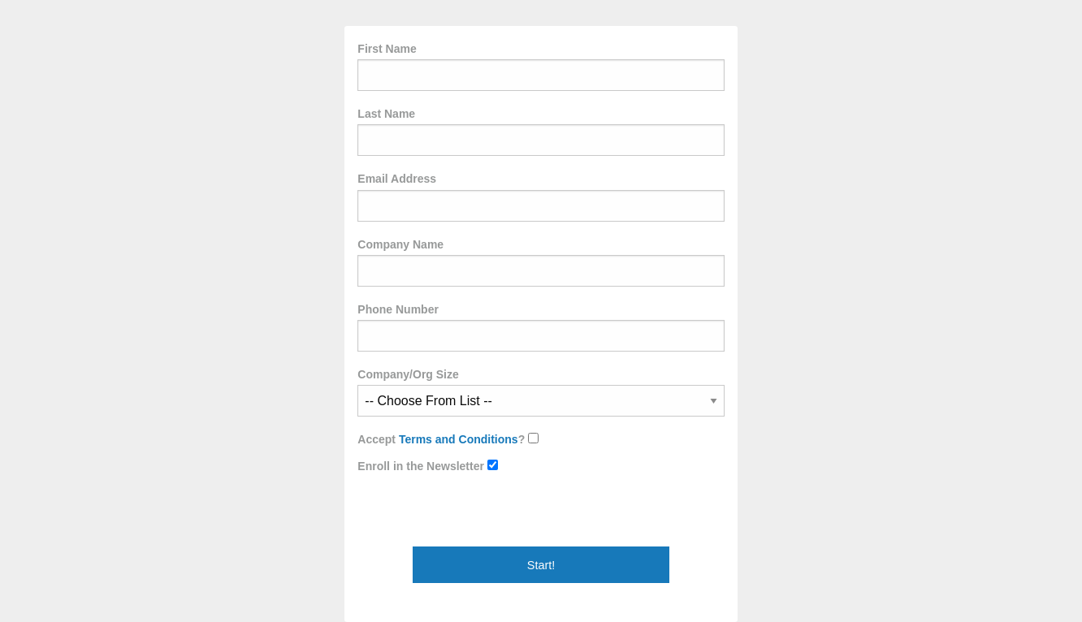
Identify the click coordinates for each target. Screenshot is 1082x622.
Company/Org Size (540, 392)
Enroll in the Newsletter (427, 466)
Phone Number (540, 327)
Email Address (540, 196)
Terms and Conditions (458, 439)
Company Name (540, 262)
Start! (541, 565)
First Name (540, 66)
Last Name (540, 131)
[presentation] (480, 514)
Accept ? (448, 439)
